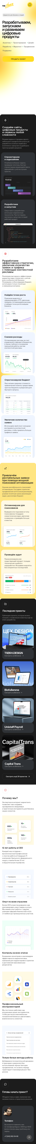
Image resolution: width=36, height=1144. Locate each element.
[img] (18, 636)
